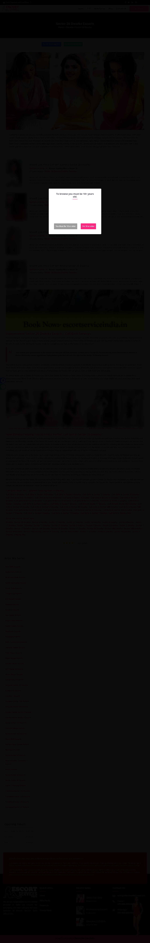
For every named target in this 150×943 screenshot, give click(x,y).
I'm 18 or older (88, 226)
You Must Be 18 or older (66, 226)
